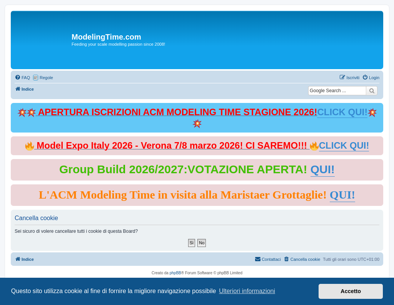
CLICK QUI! (342, 112)
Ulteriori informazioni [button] (247, 291)
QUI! (323, 169)
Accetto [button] (351, 291)
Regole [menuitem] (46, 77)
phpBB (175, 273)
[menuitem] (22, 77)
